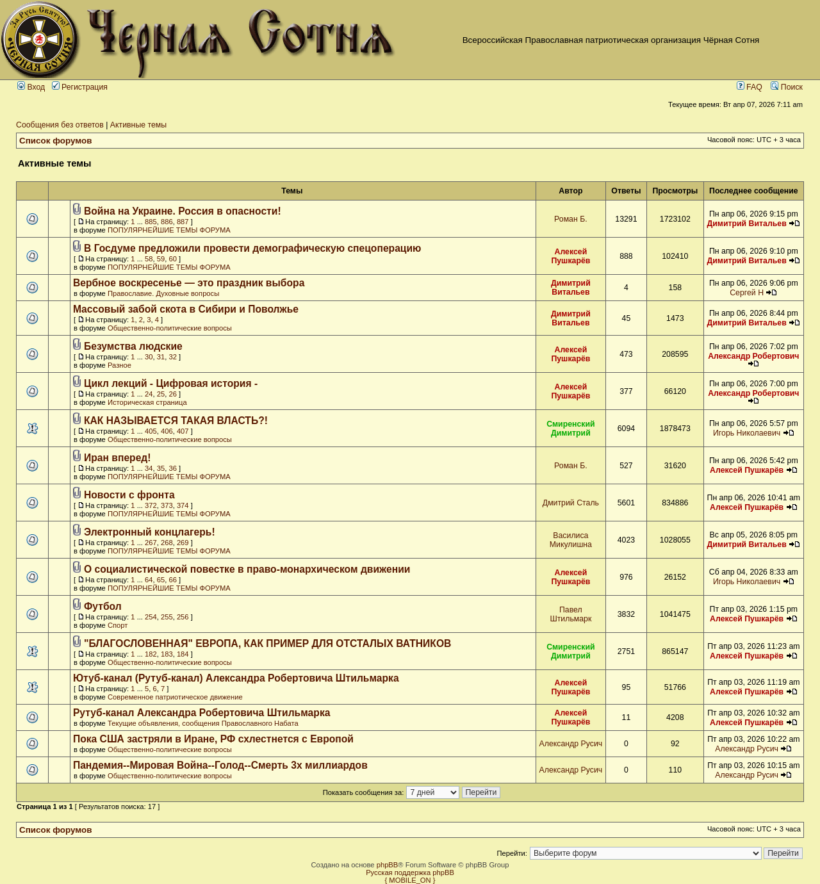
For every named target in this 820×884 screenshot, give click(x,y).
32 (172, 357)
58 (148, 259)
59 (161, 259)
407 (183, 431)
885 (151, 221)
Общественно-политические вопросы (170, 328)
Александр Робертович (753, 356)
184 (183, 654)
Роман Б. (570, 219)
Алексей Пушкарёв (570, 256)
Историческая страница (147, 402)
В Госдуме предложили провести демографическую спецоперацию (253, 248)
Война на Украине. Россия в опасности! (182, 211)
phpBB (387, 865)
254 (151, 617)
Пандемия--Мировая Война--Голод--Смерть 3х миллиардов (220, 765)
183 (167, 654)
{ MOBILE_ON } (410, 880)
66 (172, 580)
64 (148, 580)
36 (172, 468)
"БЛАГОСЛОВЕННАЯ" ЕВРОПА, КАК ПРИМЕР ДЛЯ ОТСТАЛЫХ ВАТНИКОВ (267, 643)
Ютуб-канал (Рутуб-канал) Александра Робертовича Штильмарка (236, 678)
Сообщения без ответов (60, 124)
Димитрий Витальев (746, 223)
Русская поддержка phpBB (410, 872)
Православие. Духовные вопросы (163, 293)
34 (148, 468)
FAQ (749, 87)
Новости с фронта (129, 494)
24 (148, 394)
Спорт (117, 625)
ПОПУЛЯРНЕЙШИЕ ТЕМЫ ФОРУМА (169, 230)
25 (161, 394)
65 (161, 580)
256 (183, 617)
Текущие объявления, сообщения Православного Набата (203, 723)
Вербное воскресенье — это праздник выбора (188, 282)
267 (151, 542)
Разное (119, 365)
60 (172, 259)
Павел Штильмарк (570, 614)
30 (148, 357)
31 (161, 357)
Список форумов (55, 140)
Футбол (103, 606)
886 (167, 221)
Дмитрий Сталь (571, 502)
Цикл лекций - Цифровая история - (171, 383)
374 (183, 505)
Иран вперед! (117, 457)
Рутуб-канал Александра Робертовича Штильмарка (202, 712)
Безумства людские (133, 346)
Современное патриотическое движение (175, 697)
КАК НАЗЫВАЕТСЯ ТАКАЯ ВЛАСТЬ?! (176, 420)
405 (151, 431)
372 (151, 505)
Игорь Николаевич (746, 433)
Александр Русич (571, 743)
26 (172, 394)
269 (183, 542)
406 (167, 431)
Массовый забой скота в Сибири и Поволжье (186, 309)
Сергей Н (747, 292)
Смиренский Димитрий (570, 429)
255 (167, 617)
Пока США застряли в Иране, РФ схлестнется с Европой (213, 738)
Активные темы (138, 124)
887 (183, 221)
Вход (31, 87)
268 (167, 542)
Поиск (787, 87)
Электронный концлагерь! (149, 532)
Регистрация (80, 87)
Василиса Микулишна (571, 540)
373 (167, 505)
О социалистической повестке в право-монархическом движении (247, 569)
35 (161, 468)
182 (151, 654)
